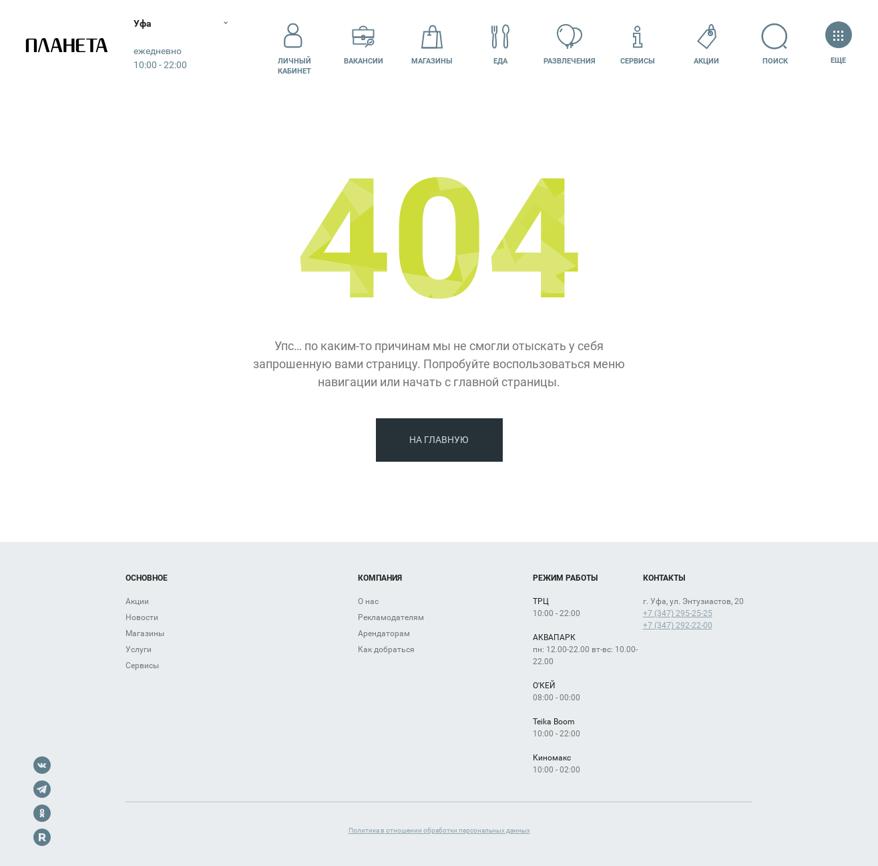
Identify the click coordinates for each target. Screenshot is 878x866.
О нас (368, 601)
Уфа (143, 23)
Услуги (139, 649)
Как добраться (386, 649)
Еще (838, 44)
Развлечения (569, 44)
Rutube (42, 837)
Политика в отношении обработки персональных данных (439, 830)
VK (42, 765)
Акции (706, 44)
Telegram (42, 789)
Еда (500, 44)
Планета (67, 45)
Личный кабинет (294, 45)
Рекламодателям (391, 617)
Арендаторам (384, 633)
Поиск (774, 44)
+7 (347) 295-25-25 (677, 613)
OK (42, 813)
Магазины (432, 44)
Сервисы (637, 44)
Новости (142, 617)
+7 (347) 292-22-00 (677, 625)
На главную (439, 439)
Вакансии (363, 44)
